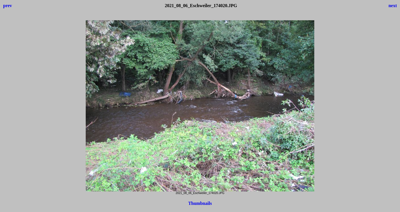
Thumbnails (200, 203)
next (393, 5)
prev (7, 5)
